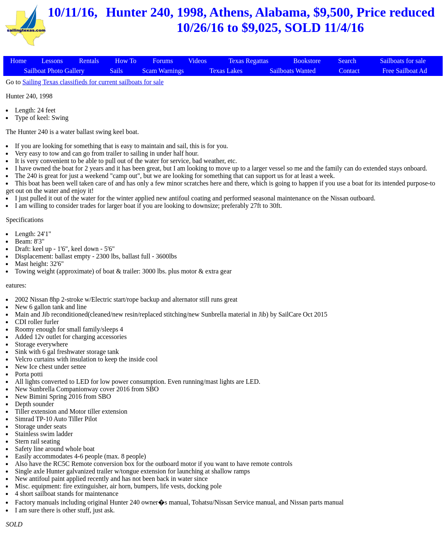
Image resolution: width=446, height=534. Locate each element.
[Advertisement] (224, 52)
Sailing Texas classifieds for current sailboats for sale (92, 81)
